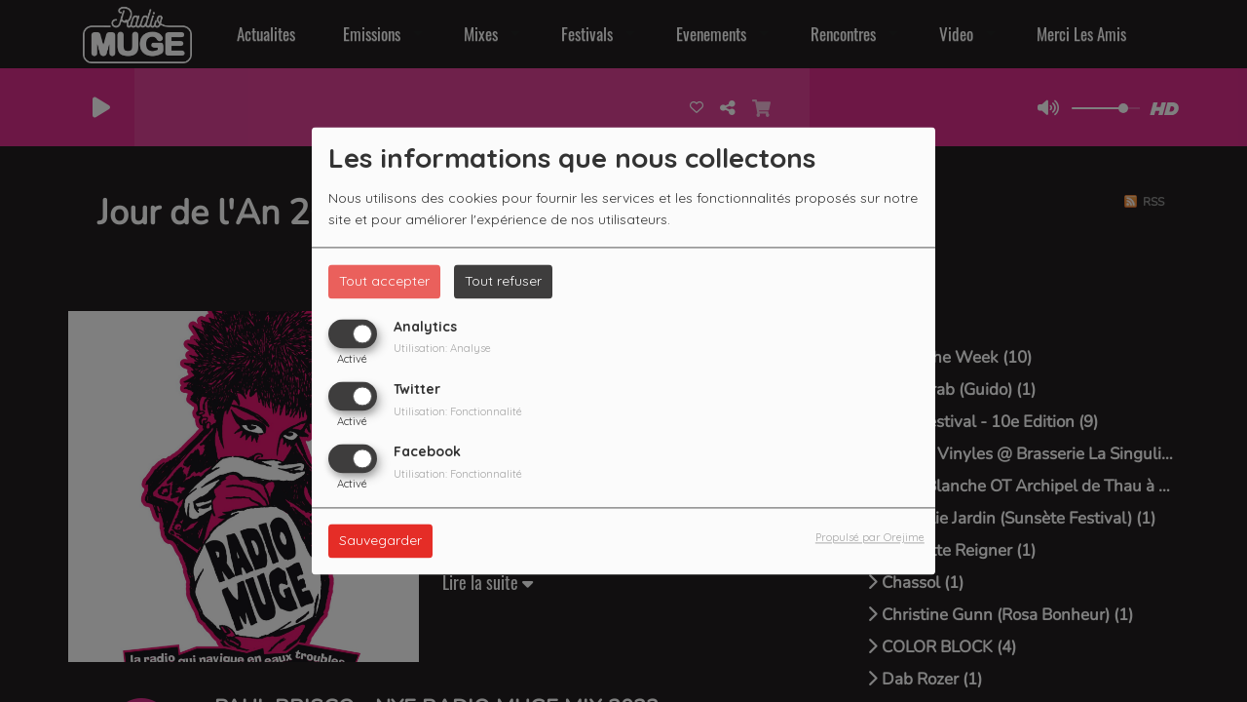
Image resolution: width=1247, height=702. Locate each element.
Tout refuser (503, 281)
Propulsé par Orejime (870, 538)
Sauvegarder (380, 541)
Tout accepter (384, 281)
